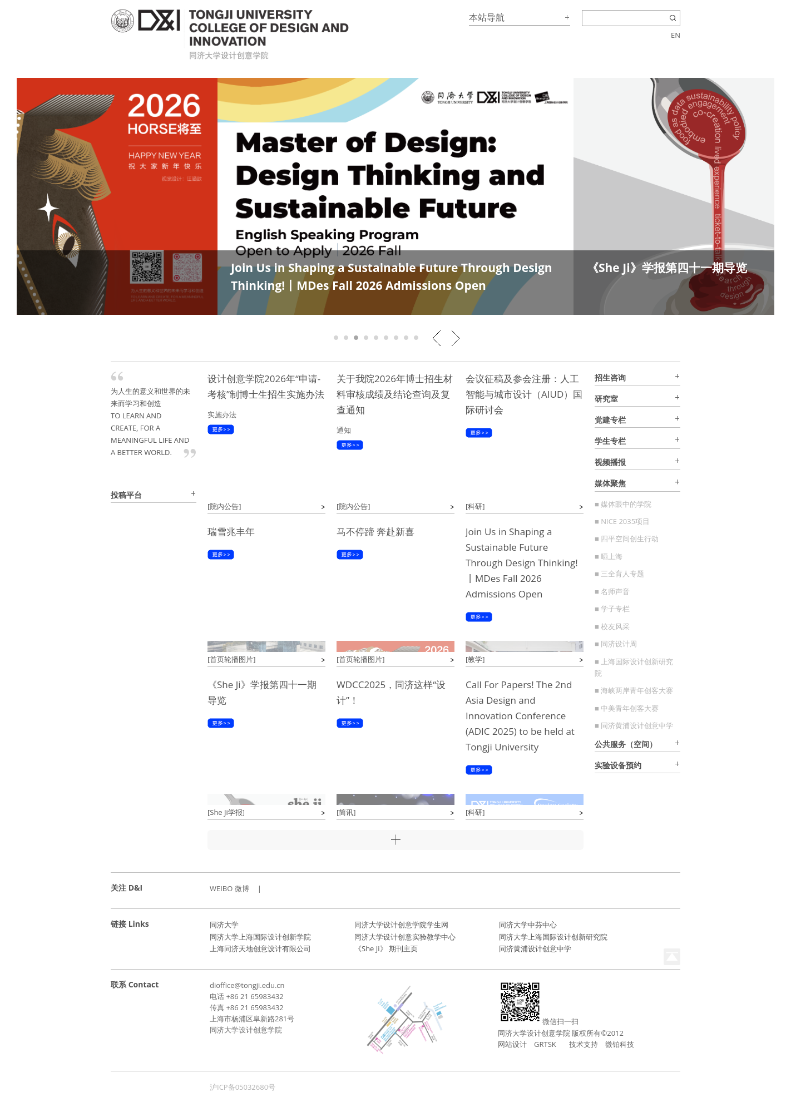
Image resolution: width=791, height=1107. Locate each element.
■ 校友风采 (612, 626)
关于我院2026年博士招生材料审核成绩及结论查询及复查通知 (395, 394)
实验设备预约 (618, 765)
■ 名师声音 (612, 591)
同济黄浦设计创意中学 (535, 948)
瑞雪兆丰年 (231, 531)
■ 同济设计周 (616, 644)
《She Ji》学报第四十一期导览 (667, 267)
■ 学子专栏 (612, 609)
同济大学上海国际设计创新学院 (260, 937)
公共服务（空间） (626, 744)
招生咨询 (610, 377)
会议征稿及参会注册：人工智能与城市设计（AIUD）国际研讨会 (524, 394)
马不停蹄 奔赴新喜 (375, 531)
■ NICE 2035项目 (622, 521)
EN (675, 35)
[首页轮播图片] (231, 659)
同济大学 (224, 925)
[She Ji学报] (226, 812)
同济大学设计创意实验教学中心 (405, 937)
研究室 (606, 398)
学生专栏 (610, 441)
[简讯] (346, 812)
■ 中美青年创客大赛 (627, 708)
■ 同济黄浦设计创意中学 (634, 725)
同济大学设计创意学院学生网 (401, 925)
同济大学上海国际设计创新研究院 (553, 937)
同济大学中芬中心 (528, 925)
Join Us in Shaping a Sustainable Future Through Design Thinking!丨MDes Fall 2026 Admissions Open (522, 562)
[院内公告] (224, 506)
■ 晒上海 (608, 556)
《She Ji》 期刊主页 (386, 948)
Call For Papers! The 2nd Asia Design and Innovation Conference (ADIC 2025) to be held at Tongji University (520, 715)
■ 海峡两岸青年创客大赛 (634, 690)
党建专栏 (610, 419)
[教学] (475, 659)
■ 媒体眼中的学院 (623, 504)
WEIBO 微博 (229, 888)
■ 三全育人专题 (619, 574)
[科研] (475, 506)
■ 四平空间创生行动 (627, 538)
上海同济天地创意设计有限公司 (260, 948)
